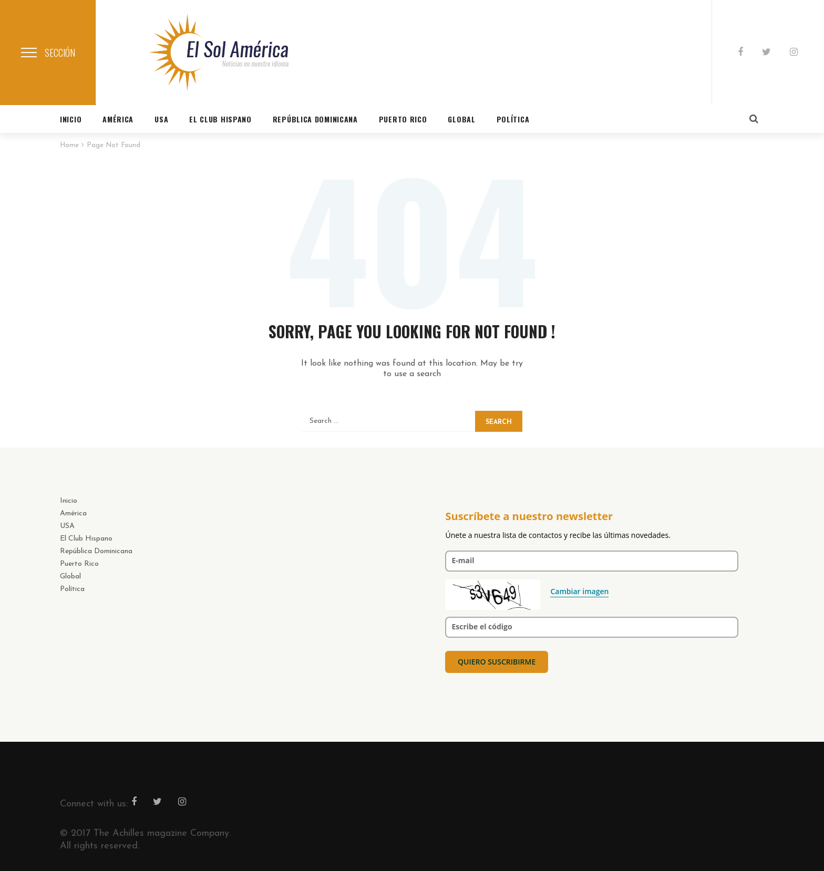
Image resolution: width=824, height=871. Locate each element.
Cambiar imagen (579, 591)
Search (499, 422)
